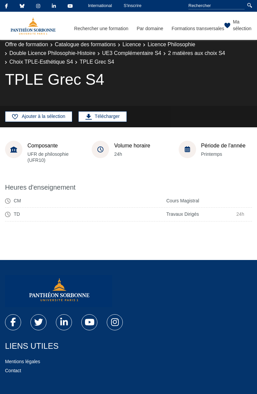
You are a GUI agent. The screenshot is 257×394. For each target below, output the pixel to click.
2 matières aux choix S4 (196, 53)
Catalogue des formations (85, 44)
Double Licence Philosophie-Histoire (52, 53)
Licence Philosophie (171, 44)
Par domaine (150, 28)
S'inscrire (133, 5)
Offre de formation (26, 44)
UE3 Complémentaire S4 (131, 53)
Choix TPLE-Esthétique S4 (41, 62)
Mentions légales (22, 361)
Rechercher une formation (101, 28)
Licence (131, 44)
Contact (13, 370)
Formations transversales (198, 28)
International (100, 5)
